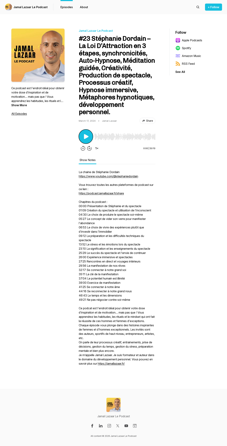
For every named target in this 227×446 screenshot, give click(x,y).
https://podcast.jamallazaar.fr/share (101, 193)
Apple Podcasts (188, 40)
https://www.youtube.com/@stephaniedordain (108, 176)
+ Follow (213, 7)
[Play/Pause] (86, 136)
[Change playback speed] (96, 148)
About (84, 7)
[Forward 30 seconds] (89, 148)
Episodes (66, 7)
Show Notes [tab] (87, 160)
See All (180, 72)
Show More (19, 105)
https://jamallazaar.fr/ (111, 363)
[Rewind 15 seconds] (83, 148)
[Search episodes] (197, 7)
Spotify (183, 48)
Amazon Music (188, 55)
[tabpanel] (117, 269)
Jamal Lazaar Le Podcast (30, 7)
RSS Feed (185, 63)
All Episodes (19, 113)
